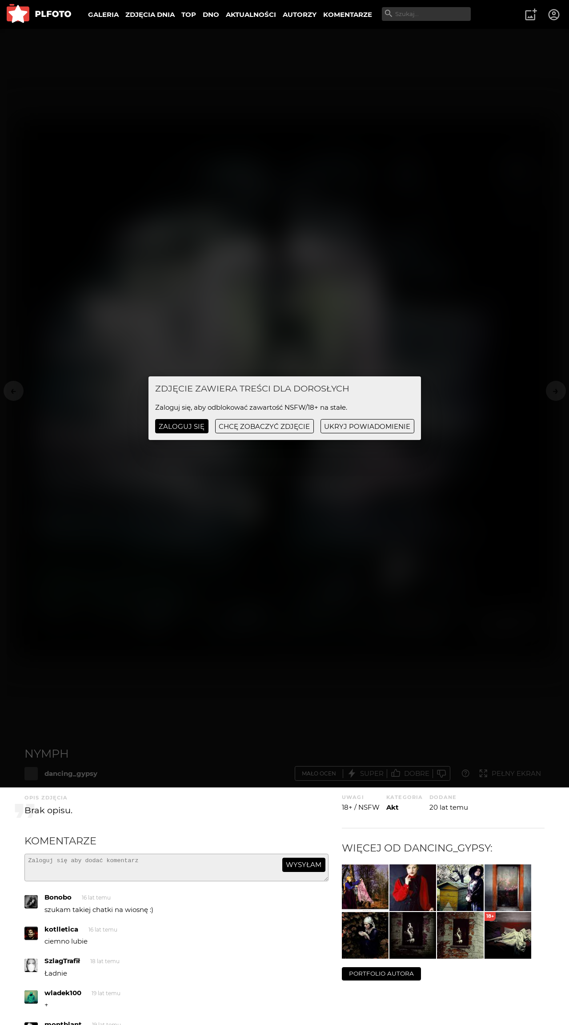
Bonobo (58, 901)
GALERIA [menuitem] (103, 14)
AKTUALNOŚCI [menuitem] (251, 14)
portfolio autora (381, 973)
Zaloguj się (181, 426)
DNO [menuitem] (211, 14)
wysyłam (303, 864)
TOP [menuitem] (188, 14)
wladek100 (62, 997)
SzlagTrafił (62, 964)
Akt (392, 807)
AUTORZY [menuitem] (300, 14)
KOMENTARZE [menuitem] (347, 14)
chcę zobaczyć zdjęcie (264, 426)
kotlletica (61, 933)
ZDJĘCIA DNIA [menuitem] (150, 14)
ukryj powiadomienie (367, 426)
